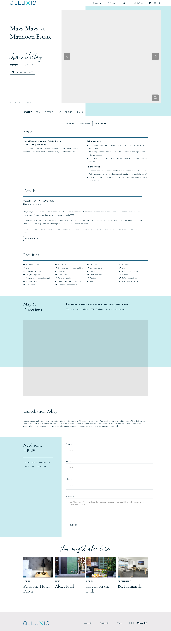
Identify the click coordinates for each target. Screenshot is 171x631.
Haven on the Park (98, 588)
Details (49, 112)
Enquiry (69, 112)
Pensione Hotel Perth (36, 588)
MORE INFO (30, 238)
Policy (80, 112)
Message (70, 497)
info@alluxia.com (39, 466)
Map (59, 112)
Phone (69, 479)
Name (69, 444)
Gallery (27, 112)
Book (38, 112)
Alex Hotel (64, 586)
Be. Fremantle (130, 586)
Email (68, 462)
